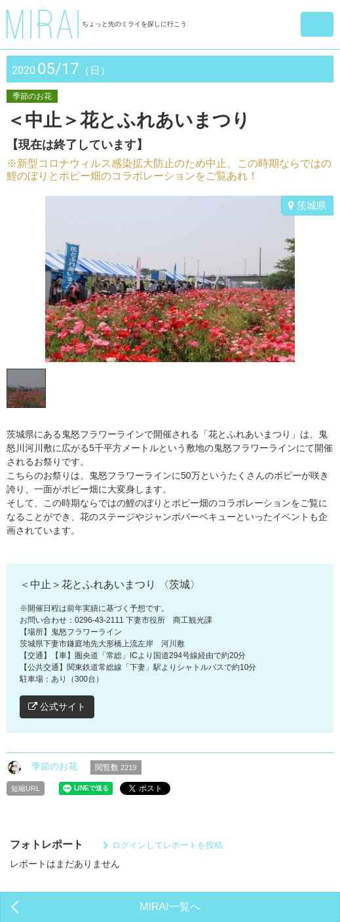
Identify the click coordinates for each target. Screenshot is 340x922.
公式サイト (57, 706)
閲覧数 (116, 767)
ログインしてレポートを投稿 (167, 845)
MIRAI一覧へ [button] (170, 906)
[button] (317, 24)
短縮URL (25, 788)
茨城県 (307, 205)
